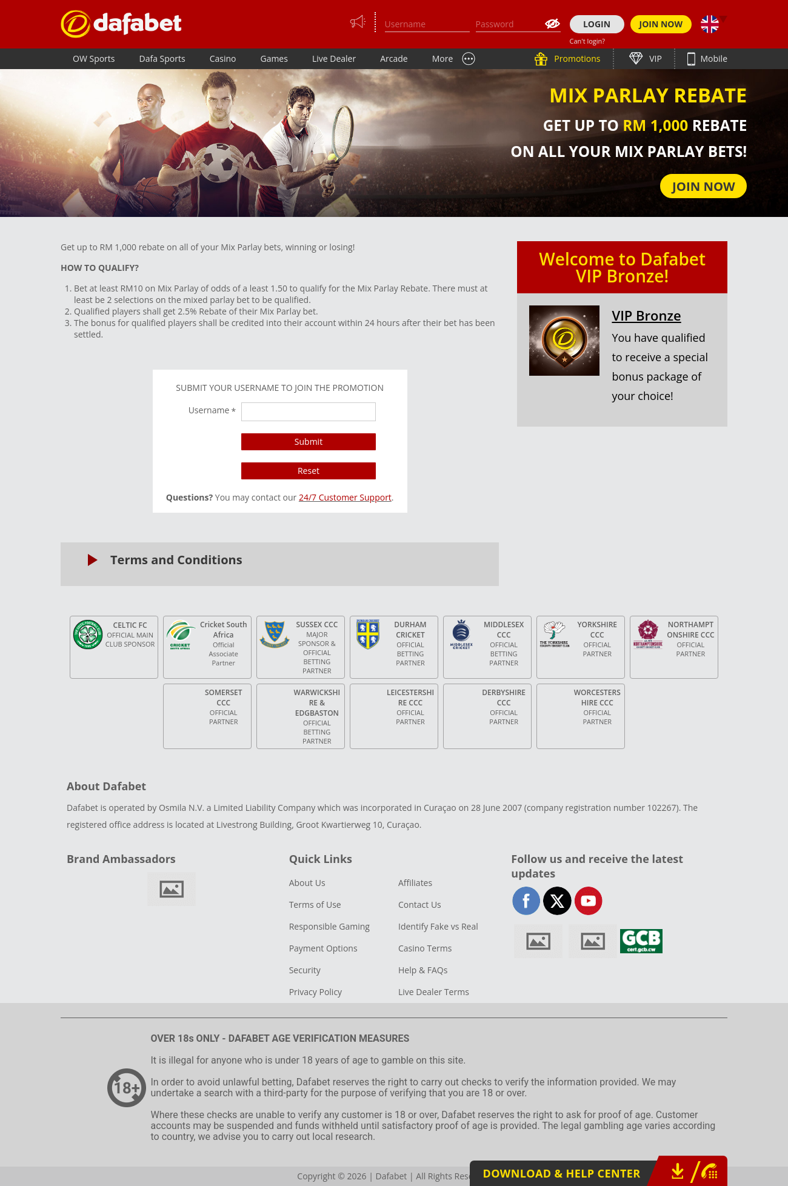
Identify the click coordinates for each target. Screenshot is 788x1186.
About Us (307, 882)
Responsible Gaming (329, 926)
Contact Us (419, 904)
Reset (308, 470)
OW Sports (94, 58)
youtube (588, 901)
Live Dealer (334, 58)
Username (212, 410)
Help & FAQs (422, 970)
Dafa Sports (162, 58)
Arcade (394, 58)
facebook (526, 901)
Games (273, 58)
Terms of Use (315, 904)
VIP (654, 58)
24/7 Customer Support (345, 497)
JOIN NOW (661, 24)
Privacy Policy (315, 992)
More (442, 58)
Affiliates (415, 882)
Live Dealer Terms (433, 992)
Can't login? (588, 40)
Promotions (576, 58)
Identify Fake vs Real (438, 926)
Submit (308, 441)
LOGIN (596, 24)
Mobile (712, 58)
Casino (223, 58)
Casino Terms (425, 948)
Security (305, 970)
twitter (557, 901)
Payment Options (323, 948)
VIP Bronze (646, 315)
